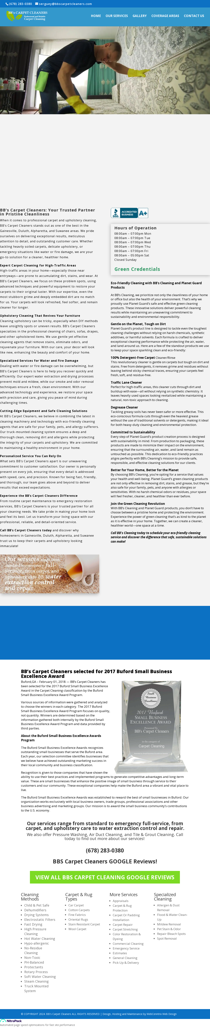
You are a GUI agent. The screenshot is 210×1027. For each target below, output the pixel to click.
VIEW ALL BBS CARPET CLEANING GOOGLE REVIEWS (104, 877)
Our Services (117, 16)
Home (96, 16)
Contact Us (194, 16)
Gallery (140, 16)
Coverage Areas (165, 16)
